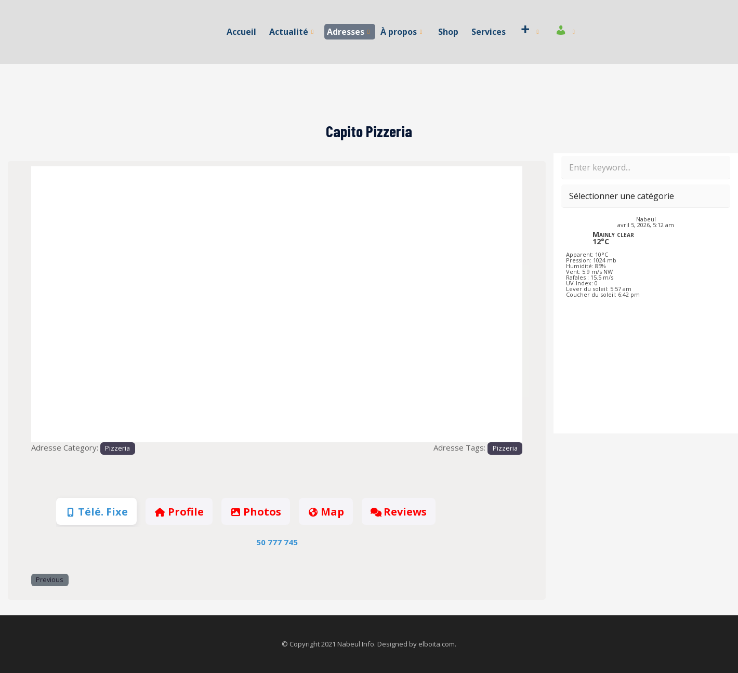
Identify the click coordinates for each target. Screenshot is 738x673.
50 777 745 (277, 542)
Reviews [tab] (399, 512)
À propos (401, 31)
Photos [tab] (255, 512)
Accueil (241, 31)
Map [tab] (326, 512)
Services (488, 31)
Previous (49, 579)
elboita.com (436, 644)
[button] (68, 304)
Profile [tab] (178, 512)
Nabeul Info (355, 644)
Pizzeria (117, 448)
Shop (448, 31)
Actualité (291, 31)
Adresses (348, 31)
